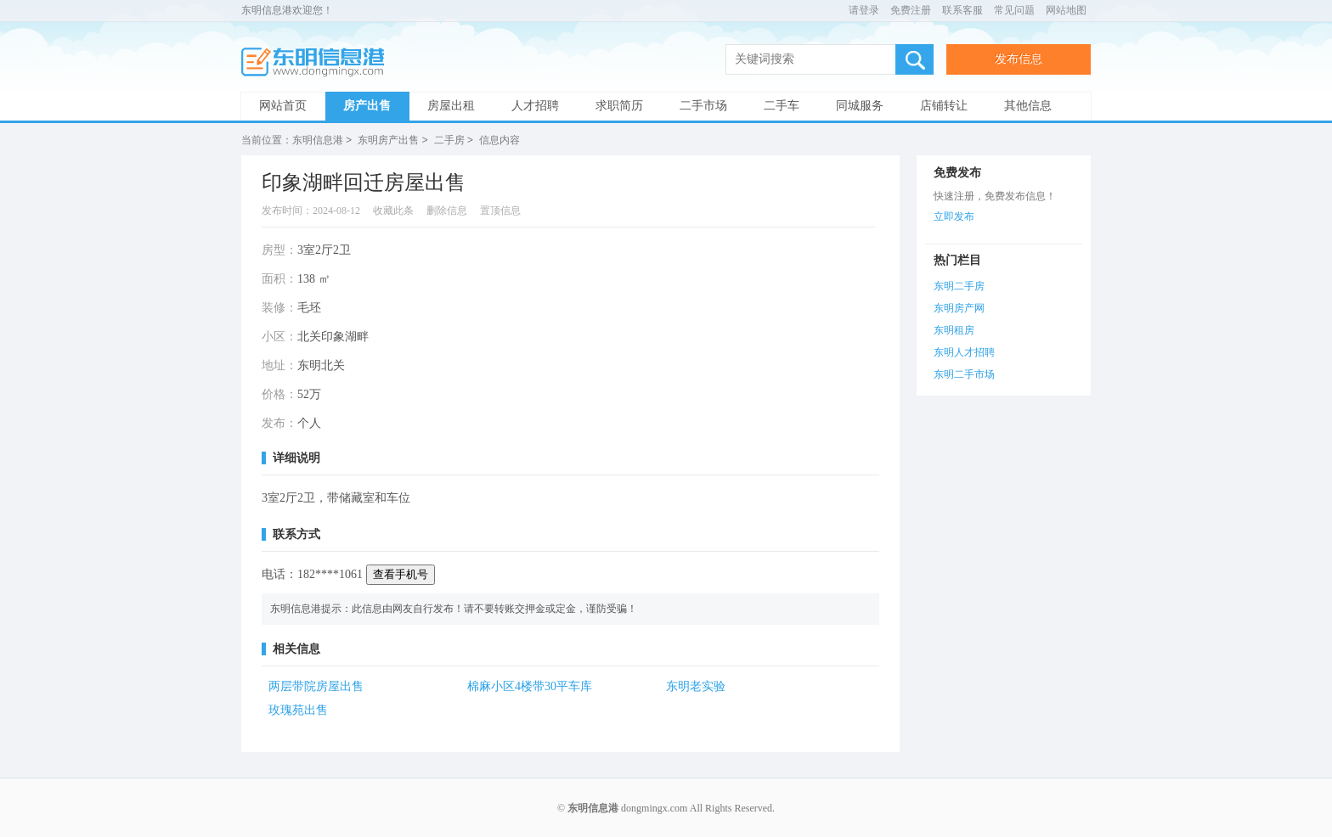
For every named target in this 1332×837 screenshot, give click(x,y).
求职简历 (619, 105)
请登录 (864, 10)
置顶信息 (500, 210)
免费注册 (910, 10)
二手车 (781, 105)
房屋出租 (451, 105)
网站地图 (1066, 10)
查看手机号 (400, 573)
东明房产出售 (388, 140)
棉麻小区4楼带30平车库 (529, 685)
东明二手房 (959, 285)
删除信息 (446, 210)
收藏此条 (393, 210)
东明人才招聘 (964, 351)
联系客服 (962, 10)
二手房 (449, 140)
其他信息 (1028, 105)
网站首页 (283, 105)
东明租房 (954, 329)
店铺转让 (944, 105)
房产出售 (367, 105)
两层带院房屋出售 (316, 685)
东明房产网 (959, 307)
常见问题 (1014, 10)
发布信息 (1018, 59)
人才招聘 (535, 105)
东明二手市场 (964, 373)
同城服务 (859, 105)
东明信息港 (317, 62)
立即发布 (954, 216)
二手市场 (703, 105)
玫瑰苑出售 (298, 709)
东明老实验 (695, 685)
